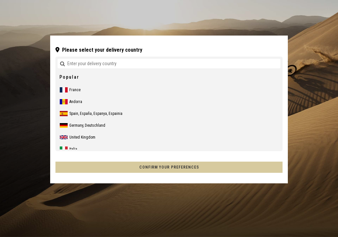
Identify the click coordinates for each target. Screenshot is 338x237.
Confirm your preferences (169, 167)
